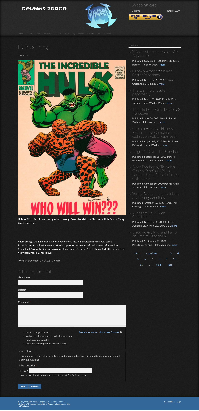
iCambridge (24, 406)
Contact (107, 33)
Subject (22, 289)
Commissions (48, 33)
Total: (170, 10)
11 (141, 264)
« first (137, 253)
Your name (24, 277)
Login (179, 402)
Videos (81, 33)
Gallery (30, 33)
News (58, 33)
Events (66, 33)
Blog (73, 33)
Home (21, 33)
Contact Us (168, 402)
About (98, 33)
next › (159, 264)
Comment (24, 302)
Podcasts (90, 33)
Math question (28, 365)
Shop (38, 33)
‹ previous (151, 253)
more (162, 64)
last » (170, 264)
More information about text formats (99, 332)
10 (174, 258)
